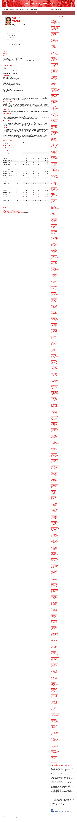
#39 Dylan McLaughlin (54, 462)
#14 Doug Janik (53, 314)
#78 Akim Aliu (53, 23)
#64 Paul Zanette (54, 759)
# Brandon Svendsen (54, 684)
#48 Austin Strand (54, 677)
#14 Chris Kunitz (53, 376)
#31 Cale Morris (53, 481)
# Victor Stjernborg (54, 675)
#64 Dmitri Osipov (54, 524)
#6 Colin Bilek (53, 57)
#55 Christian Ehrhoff (54, 185)
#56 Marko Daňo (53, 156)
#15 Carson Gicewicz (54, 240)
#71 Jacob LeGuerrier (54, 404)
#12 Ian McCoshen (54, 457)
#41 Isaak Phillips (54, 550)
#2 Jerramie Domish (54, 177)
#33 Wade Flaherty (54, 203)
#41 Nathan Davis (54, 162)
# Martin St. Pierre (54, 664)
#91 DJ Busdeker (54, 103)
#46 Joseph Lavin (54, 395)
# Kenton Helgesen (54, 286)
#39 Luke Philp (53, 553)
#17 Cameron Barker (54, 40)
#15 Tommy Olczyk (54, 518)
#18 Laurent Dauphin (54, 159)
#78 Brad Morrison (54, 482)
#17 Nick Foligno (53, 212)
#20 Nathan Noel (53, 506)
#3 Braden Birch (53, 58)
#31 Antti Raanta (53, 568)
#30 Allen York (53, 753)
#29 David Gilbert (54, 242)
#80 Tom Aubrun (53, 33)
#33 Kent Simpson (54, 645)
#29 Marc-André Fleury (55, 208)
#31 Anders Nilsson (54, 504)
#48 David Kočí (53, 364)
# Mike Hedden (53, 283)
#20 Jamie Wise (53, 750)
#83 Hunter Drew (53, 180)
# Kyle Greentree (54, 258)
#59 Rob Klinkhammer (54, 361)
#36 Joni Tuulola (53, 709)
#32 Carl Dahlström (54, 150)
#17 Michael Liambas (54, 411)
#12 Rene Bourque (54, 77)
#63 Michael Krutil (54, 373)
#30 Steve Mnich (53, 475)
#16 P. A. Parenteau (54, 536)
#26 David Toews (54, 697)
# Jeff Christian (53, 128)
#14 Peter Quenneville (55, 566)
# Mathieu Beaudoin (54, 50)
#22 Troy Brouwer (54, 98)
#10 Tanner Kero (53, 354)
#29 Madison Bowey (54, 78)
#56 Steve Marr (53, 440)
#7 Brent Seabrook (54, 627)
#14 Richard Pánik (54, 534)
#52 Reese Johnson (54, 326)
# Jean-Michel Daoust (54, 157)
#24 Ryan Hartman (54, 276)
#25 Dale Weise (53, 734)
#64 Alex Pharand (54, 548)
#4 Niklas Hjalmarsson (54, 295)
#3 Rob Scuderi (53, 626)
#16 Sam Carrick (53, 120)
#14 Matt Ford (53, 215)
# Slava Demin (53, 168)
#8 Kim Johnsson (54, 330)
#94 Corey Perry (53, 545)
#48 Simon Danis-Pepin (55, 154)
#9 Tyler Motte (53, 488)
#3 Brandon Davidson (54, 160)
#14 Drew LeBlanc (54, 398)
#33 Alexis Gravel (54, 255)
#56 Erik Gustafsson (54, 263)
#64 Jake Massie (53, 446)
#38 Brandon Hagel (54, 265)
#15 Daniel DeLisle (54, 166)
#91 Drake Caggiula (54, 106)
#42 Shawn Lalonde (54, 387)
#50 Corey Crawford (54, 141)
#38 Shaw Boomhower (55, 70)
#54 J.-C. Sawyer (53, 618)
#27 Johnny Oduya (54, 516)
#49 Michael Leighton (54, 406)
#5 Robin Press (53, 564)
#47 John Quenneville (54, 565)
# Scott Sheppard (54, 640)
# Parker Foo (53, 214)
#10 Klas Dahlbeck (54, 149)
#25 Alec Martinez (54, 442)
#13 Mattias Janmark (54, 316)
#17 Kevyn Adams (54, 21)
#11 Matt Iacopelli (54, 311)
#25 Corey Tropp (53, 706)
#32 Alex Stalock (53, 666)
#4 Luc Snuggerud (54, 655)
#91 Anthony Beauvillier (55, 51)
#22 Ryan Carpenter (54, 119)
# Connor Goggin (54, 248)
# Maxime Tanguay (54, 688)
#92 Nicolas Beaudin (54, 48)
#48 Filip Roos (53, 592)
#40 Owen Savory (54, 617)
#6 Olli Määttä (53, 419)
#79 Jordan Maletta (54, 430)
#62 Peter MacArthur (54, 420)
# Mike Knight (53, 362)
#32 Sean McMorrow (54, 465)
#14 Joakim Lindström (54, 413)
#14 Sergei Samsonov (54, 611)
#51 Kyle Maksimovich (54, 429)
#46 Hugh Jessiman (54, 318)
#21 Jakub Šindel (54, 646)
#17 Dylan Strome (54, 678)
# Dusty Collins (53, 134)
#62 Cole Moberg (54, 477)
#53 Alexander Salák (54, 610)
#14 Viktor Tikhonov (54, 694)
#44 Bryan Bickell (54, 55)
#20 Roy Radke (53, 573)
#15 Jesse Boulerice (54, 75)
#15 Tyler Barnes (54, 41)
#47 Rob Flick (53, 209)
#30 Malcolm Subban (54, 680)
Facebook (27, 9)
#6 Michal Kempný (54, 352)
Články (7, 9)
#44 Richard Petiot (54, 547)
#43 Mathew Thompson (55, 692)
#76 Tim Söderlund (54, 659)
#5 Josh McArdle (53, 451)
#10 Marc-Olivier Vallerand (55, 713)
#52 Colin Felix (53, 202)
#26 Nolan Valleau (54, 712)
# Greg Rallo (53, 574)
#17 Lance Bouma (54, 76)
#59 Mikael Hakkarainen (55, 269)
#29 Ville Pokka (53, 560)
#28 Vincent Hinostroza (55, 294)
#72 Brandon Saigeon (54, 609)
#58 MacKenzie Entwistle (55, 190)
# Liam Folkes (53, 213)
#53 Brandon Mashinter (55, 444)
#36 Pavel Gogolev (54, 249)
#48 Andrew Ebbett (54, 184)
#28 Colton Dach (53, 146)
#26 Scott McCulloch (54, 459)
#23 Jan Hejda (53, 284)
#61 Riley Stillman (54, 673)
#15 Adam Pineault (54, 556)
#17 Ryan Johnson (54, 327)
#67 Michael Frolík (54, 230)
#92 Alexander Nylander (55, 514)
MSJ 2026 (35, 9)
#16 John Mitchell (54, 474)
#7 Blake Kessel (53, 355)
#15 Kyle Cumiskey (54, 145)
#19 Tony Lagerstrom (54, 385)
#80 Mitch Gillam (53, 244)
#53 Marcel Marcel (54, 436)
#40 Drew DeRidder (54, 169)
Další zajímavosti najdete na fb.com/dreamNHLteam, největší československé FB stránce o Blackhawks (62, 811)
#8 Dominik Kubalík (54, 375)
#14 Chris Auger (53, 34)
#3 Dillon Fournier (54, 224)
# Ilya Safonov (53, 608)
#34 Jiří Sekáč (53, 632)
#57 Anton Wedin (54, 733)
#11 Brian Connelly (54, 135)
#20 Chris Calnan (53, 107)
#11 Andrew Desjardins (55, 170)
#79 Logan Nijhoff (54, 502)
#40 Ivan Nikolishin (54, 503)
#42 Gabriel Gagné (54, 233)
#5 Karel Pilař (53, 555)
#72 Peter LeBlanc (54, 399)
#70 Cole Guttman (54, 264)
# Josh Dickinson (54, 174)
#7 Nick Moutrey (53, 490)
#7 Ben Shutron (53, 641)
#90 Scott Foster (54, 222)
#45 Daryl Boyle (53, 79)
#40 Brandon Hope (54, 304)
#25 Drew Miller (53, 468)
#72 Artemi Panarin (54, 533)
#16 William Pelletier (54, 541)
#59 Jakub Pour (53, 562)
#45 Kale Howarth (54, 306)
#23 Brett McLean (54, 463)
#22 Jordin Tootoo (54, 702)
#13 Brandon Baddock (54, 36)
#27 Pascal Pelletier (54, 540)
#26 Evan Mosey (53, 486)
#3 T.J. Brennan (53, 83)
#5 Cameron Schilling (54, 620)
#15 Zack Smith (53, 653)
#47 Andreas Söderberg (55, 657)
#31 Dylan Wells (53, 737)
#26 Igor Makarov (54, 428)
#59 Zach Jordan (53, 336)
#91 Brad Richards (54, 586)
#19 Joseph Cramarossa (55, 140)
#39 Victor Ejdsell (54, 187)
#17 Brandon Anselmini (55, 28)
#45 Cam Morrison (54, 485)
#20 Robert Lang (53, 389)
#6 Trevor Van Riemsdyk (55, 714)
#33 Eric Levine (53, 410)
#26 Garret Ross (53, 593)
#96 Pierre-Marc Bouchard (55, 73)
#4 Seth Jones (53, 335)
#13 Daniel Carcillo (54, 112)
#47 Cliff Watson (53, 731)
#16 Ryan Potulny (54, 561)
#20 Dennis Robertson (54, 589)
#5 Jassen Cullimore (54, 144)
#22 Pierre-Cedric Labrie (55, 382)
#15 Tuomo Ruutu (54, 599)
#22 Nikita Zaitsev (54, 758)
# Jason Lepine (53, 407)
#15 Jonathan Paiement (55, 528)
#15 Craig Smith (53, 652)
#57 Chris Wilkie (53, 741)
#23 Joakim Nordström (55, 510)
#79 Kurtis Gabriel (54, 232)
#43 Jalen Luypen (54, 417)
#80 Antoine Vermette (54, 717)
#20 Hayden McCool (54, 455)
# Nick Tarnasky (53, 689)
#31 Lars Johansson (54, 319)
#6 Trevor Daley (53, 152)
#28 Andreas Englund (54, 189)
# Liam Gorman (53, 251)
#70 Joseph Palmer (54, 531)
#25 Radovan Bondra (54, 69)
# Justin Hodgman (54, 298)
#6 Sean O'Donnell (54, 515)
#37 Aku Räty (53, 578)
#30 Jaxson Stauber (54, 671)
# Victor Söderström (54, 660)
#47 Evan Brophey (54, 96)
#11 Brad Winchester (54, 745)
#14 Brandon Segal (54, 630)
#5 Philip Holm (53, 302)
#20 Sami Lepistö (54, 409)
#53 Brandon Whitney (54, 739)
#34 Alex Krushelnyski (54, 372)
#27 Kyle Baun (53, 46)
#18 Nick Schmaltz (54, 621)
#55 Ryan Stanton (54, 669)
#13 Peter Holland (54, 301)
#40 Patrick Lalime (54, 386)
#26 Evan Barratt (53, 42)
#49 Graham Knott (54, 363)
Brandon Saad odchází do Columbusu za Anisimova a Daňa (13, 212)
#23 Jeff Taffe (53, 686)
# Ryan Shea (53, 639)
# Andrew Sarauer (54, 615)
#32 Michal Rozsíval (54, 596)
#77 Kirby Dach (53, 147)
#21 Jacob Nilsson (54, 505)
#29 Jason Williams (54, 743)
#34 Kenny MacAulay (54, 422)
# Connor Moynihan (54, 491)
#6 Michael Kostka (54, 369)
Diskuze (23, 9)
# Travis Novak (53, 512)
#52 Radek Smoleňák (54, 654)
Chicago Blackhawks (38, 3)
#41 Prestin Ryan (54, 601)
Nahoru (4, 816)
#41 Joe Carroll (53, 122)
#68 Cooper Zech (54, 760)
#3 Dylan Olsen (53, 523)
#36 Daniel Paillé (53, 529)
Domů (4, 9)
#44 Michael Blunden (54, 63)
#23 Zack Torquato (54, 703)
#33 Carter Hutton (54, 310)
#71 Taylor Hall (53, 270)
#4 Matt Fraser (53, 227)
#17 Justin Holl (53, 300)
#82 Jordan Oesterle (54, 517)
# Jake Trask (53, 704)
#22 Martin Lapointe (54, 393)
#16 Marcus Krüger (54, 370)
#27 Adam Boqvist (54, 71)
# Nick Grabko (53, 253)
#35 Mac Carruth (53, 123)
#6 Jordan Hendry (54, 287)
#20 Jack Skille (53, 647)
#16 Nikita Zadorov (54, 756)
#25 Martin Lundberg (54, 416)
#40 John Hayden (54, 279)
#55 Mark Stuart (53, 679)
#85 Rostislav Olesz (54, 519)
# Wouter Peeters (54, 539)
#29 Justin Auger (54, 35)
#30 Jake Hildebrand (54, 290)
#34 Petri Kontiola (54, 367)
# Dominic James (54, 313)
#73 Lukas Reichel (54, 583)
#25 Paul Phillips (53, 552)
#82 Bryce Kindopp (54, 360)
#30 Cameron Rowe (54, 595)
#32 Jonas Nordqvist (54, 509)
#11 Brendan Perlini (54, 542)
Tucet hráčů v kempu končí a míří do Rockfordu (11, 211)
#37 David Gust (53, 262)
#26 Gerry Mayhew (54, 450)
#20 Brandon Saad (54, 603)
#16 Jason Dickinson (54, 172)
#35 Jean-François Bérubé (55, 54)
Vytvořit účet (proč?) (57, 9)
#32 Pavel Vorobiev (54, 723)
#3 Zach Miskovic (54, 471)
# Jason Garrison (54, 237)
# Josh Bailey (53, 39)
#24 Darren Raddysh (54, 570)
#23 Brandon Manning (54, 434)
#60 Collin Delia (53, 165)
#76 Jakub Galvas (54, 234)
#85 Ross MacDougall (54, 424)
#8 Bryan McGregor (54, 460)
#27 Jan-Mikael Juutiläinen (55, 339)
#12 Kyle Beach (53, 47)
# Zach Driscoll (53, 181)
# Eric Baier (53, 38)
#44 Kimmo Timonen (54, 695)
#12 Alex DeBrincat (54, 164)
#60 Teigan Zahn (53, 757)
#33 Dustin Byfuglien (54, 104)
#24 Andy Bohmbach (54, 64)
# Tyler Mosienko (54, 487)
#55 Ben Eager (53, 183)
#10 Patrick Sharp (54, 634)
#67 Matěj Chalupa (54, 125)
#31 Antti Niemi (53, 499)
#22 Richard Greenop (54, 257)
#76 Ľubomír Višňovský (55, 722)
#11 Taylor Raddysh (54, 571)
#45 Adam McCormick (54, 456)
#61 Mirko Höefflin (54, 299)
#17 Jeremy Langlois (54, 391)
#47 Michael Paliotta (54, 530)
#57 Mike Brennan (54, 82)
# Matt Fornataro (54, 217)
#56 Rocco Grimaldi (54, 259)
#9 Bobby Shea (53, 638)
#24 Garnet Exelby (54, 195)
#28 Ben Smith (53, 651)
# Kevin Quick (53, 567)
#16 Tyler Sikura (53, 644)
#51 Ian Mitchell (53, 473)
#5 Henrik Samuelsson (54, 613)
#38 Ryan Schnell (54, 622)
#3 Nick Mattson (53, 447)
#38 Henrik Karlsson (54, 345)
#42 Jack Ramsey (54, 576)
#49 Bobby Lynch (54, 418)
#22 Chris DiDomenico (54, 175)
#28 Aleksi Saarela (54, 604)
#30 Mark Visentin (54, 720)
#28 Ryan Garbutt (54, 236)
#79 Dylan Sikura (53, 642)
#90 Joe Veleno (53, 716)
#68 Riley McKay (53, 461)
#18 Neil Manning (53, 435)
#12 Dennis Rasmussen (55, 577)
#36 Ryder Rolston (54, 591)
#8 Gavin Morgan (53, 479)
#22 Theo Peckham (54, 537)
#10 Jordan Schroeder (55, 623)
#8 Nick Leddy (53, 400)
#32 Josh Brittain (54, 88)
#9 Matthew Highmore (54, 289)
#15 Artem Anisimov (54, 27)
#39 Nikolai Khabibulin (54, 356)
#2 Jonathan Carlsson (54, 115)
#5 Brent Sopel (53, 661)
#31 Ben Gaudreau (54, 239)
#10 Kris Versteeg (54, 719)
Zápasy (10, 9)
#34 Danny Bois (53, 65)
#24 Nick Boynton (54, 81)
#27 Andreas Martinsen (55, 443)
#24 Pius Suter (53, 682)
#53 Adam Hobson (54, 296)
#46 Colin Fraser (53, 226)
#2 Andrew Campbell (54, 108)
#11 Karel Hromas (54, 307)
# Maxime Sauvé (53, 616)
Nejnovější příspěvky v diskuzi (60, 765)
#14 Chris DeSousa (54, 171)
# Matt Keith (53, 350)
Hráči (13, 9)
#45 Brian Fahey (53, 196)
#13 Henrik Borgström (54, 72)
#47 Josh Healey (53, 282)
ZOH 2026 (31, 9)
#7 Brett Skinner (53, 648)
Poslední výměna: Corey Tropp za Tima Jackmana (12, 209)
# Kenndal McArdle (54, 453)
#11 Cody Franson (54, 225)
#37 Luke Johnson (54, 325)
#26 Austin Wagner (54, 725)
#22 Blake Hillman (54, 293)
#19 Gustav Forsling (54, 219)
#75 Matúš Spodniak (54, 663)
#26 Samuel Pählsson (54, 527)
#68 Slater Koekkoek (54, 366)
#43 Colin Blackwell (54, 61)
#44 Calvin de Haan (54, 163)
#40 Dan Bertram (53, 53)
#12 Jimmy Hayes (54, 280)
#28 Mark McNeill (53, 466)
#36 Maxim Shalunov (54, 633)
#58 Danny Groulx (54, 261)
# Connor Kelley (53, 351)
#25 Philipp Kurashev (54, 378)
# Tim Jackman (53, 312)
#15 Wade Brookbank (54, 95)
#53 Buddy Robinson (54, 590)
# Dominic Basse (53, 45)
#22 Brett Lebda (53, 397)
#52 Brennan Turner (54, 708)
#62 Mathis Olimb (54, 521)
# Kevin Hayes (53, 281)
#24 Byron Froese (54, 228)
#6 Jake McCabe (53, 454)
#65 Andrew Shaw (54, 636)
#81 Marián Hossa (54, 305)
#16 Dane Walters (54, 728)
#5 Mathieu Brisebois (54, 86)
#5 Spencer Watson (54, 732)
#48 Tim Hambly (53, 271)
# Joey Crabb (53, 139)
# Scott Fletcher (53, 207)
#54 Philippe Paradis (54, 535)
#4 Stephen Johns (54, 321)
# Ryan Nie (52, 498)
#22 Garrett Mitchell (54, 472)
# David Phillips (53, 549)
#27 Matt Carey (53, 113)
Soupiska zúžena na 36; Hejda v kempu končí (11, 210)
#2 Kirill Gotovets (54, 252)
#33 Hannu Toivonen (54, 700)
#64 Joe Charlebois (54, 127)
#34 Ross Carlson (54, 114)
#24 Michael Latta (54, 394)
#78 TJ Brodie (53, 92)
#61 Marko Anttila (54, 29)
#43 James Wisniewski (55, 751)
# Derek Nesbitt (53, 497)
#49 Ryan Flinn (53, 211)
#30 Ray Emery (53, 188)
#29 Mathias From (54, 231)
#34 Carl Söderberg (54, 658)
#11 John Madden (54, 426)
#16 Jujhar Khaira (54, 357)
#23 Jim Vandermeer (54, 715)
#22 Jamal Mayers (54, 449)
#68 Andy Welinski (54, 735)
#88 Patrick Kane (53, 344)
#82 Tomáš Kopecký (54, 368)
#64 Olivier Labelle (54, 381)
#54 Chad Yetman (54, 752)
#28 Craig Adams (54, 20)
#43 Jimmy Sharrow (54, 635)
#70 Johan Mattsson (54, 448)
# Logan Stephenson (54, 672)
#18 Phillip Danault (54, 153)
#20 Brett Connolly (54, 137)
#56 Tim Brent (53, 84)
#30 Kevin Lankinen (54, 392)
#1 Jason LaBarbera (54, 380)
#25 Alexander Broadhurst (55, 89)
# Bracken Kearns (54, 348)
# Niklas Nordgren (54, 508)
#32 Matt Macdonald (54, 423)
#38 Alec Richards (54, 585)
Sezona (37, 47)
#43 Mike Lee (53, 401)
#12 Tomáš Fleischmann (55, 205)
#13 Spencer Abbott (54, 19)
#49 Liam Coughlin (54, 138)
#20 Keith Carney (54, 118)
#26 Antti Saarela (54, 605)
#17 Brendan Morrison (54, 484)
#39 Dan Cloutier (53, 133)
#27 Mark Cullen (53, 143)
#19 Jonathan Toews (54, 698)
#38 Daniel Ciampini (54, 131)
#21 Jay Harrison (53, 275)
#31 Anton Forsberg (54, 218)
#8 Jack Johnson (54, 324)
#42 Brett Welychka (54, 738)
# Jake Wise (53, 748)
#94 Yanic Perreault (54, 543)
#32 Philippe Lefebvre (54, 403)
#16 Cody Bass (53, 44)
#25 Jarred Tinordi (54, 696)
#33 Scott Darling (54, 158)
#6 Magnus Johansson (54, 320)
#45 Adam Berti (53, 52)
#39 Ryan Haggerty (54, 268)
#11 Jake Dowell (53, 178)
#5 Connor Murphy (54, 494)
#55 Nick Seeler (53, 629)
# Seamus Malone (54, 431)
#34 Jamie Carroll (54, 121)
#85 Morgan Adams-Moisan (55, 22)
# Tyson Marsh (53, 441)
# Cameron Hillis (53, 292)
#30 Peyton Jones (54, 333)
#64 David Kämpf (54, 343)
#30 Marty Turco (53, 707)
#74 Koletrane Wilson (54, 744)
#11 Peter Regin (53, 580)
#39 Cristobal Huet (54, 308)
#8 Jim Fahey (53, 197)
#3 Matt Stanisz (53, 667)
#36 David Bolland (54, 66)
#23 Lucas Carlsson (54, 116)
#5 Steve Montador (54, 478)
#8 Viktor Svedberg (54, 683)
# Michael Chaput (54, 126)
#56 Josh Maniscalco (54, 432)
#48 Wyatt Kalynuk (54, 342)
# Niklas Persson (53, 546)
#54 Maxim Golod (54, 250)
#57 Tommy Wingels (54, 746)
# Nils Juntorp (53, 337)
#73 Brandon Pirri (54, 558)
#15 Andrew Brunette (54, 101)
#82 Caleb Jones (53, 332)
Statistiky (14, 47)
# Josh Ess (52, 193)
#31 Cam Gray (53, 256)
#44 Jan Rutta (53, 598)
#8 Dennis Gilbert (54, 243)
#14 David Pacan (53, 525)
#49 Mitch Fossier (54, 221)
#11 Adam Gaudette (54, 238)
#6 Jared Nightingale (54, 500)
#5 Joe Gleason (53, 246)
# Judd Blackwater (54, 60)
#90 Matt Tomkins (54, 701)
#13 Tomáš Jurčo (53, 338)
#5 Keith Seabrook (54, 628)
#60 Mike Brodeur (54, 91)
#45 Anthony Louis (54, 415)
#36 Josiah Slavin (54, 649)
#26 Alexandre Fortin (54, 220)
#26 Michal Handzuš (54, 273)
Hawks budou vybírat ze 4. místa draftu (57, 767)
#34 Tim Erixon (53, 191)
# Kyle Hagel (53, 267)
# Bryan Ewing (53, 194)
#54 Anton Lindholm (54, 412)
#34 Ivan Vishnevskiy (54, 721)
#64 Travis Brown (54, 100)
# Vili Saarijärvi (53, 607)
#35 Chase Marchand (54, 437)
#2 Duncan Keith (53, 349)
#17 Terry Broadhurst (54, 90)
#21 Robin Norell (53, 511)
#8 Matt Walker (53, 726)
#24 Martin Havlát (54, 277)
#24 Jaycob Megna (54, 467)
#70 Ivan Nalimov (53, 496)
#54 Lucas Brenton (54, 85)
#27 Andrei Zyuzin (54, 762)
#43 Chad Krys (53, 374)
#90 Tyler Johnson (54, 329)
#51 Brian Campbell (54, 109)
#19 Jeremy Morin (54, 480)
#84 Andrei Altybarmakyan (55, 26)
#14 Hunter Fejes (54, 201)
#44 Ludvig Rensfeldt (54, 584)
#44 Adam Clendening (54, 132)
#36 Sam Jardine (53, 317)
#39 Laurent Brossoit (54, 97)
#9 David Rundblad (54, 597)
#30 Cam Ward (53, 729)
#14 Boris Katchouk (54, 347)
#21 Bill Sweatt (53, 685)
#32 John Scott (53, 624)
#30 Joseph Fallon (54, 199)
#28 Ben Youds (53, 754)
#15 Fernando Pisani (54, 559)
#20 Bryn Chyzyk (53, 129)
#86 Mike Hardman (54, 274)
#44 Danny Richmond (54, 587)
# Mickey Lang (53, 388)
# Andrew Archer (54, 30)
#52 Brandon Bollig (54, 67)
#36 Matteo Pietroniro (54, 554)
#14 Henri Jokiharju (54, 331)
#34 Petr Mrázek (53, 492)
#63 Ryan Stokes (54, 676)
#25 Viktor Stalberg (54, 665)
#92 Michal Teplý (53, 690)
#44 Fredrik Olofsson (54, 522)
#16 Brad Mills (53, 469)
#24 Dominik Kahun (54, 341)
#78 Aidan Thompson (54, 691)
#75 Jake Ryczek (54, 602)
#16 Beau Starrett (54, 670)
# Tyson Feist (53, 200)
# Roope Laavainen (54, 379)
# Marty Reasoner (54, 579)
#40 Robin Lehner (54, 405)
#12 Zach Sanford (54, 614)
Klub (20, 9)
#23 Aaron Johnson (54, 323)
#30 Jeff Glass (53, 245)
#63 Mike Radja (53, 572)
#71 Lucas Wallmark (54, 727)
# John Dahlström (54, 151)
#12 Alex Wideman (54, 740)
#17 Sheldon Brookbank (55, 94)
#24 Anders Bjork (54, 59)
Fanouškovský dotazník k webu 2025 (38, 13)
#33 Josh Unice (53, 710)
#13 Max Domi (53, 176)
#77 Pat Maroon (53, 438)
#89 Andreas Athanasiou (55, 32)
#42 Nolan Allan (53, 24)
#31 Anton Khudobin (54, 358)
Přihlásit (52, 9)
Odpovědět (72, 768)
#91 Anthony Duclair (54, 182)
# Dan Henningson (54, 288)
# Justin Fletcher (54, 206)
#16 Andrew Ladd (54, 383)
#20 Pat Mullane (53, 493)
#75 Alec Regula (53, 581)
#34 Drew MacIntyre (54, 425)
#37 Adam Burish (53, 102)
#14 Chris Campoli (54, 110)
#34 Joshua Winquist (54, 747)
